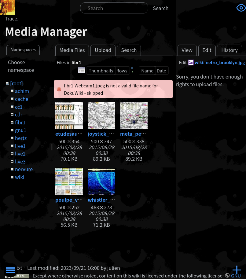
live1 (20, 145)
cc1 (19, 106)
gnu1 (20, 130)
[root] (16, 83)
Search (161, 8)
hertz (21, 137)
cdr (18, 114)
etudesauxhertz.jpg (78, 133)
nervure (24, 169)
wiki (19, 177)
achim (22, 90)
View (187, 49)
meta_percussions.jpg (146, 133)
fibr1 (20, 122)
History (229, 49)
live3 (20, 161)
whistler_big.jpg (107, 199)
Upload (103, 49)
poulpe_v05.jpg (74, 199)
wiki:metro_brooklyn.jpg (220, 62)
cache (21, 98)
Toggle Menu (10, 270)
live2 (20, 153)
